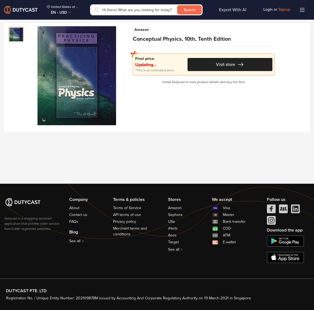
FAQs (73, 221)
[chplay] (285, 241)
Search (189, 10)
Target (173, 242)
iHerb (172, 228)
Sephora (175, 214)
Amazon (175, 208)
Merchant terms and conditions (130, 231)
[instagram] (271, 221)
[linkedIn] (295, 210)
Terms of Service (127, 208)
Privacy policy (124, 221)
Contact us (78, 214)
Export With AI (232, 10)
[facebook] (271, 210)
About (74, 208)
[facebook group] (283, 210)
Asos (172, 235)
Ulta (171, 221)
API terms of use (127, 214)
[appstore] (285, 257)
